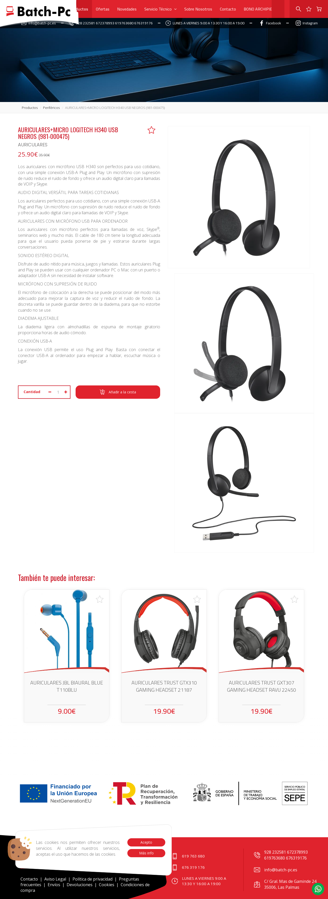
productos (30, 107)
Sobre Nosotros (198, 9)
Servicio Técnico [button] (160, 9)
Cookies (106, 884)
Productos (78, 9)
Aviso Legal (55, 879)
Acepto (146, 842)
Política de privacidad (93, 879)
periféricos (51, 107)
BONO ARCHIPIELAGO (263, 9)
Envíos (54, 884)
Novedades (127, 9)
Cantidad (32, 391)
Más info (146, 853)
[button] (318, 889)
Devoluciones (80, 884)
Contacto (228, 9)
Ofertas (102, 9)
